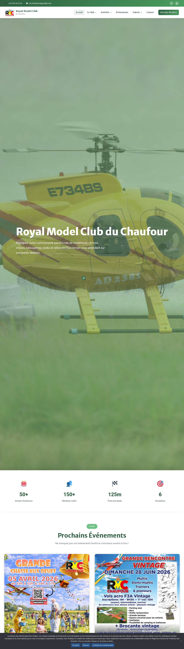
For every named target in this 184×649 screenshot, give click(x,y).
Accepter (75, 645)
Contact (150, 12)
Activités (105, 12)
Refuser (86, 645)
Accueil (79, 12)
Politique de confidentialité (103, 645)
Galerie (136, 12)
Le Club (90, 12)
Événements (122, 12)
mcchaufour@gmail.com (38, 3)
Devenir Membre (168, 12)
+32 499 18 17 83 (13, 3)
